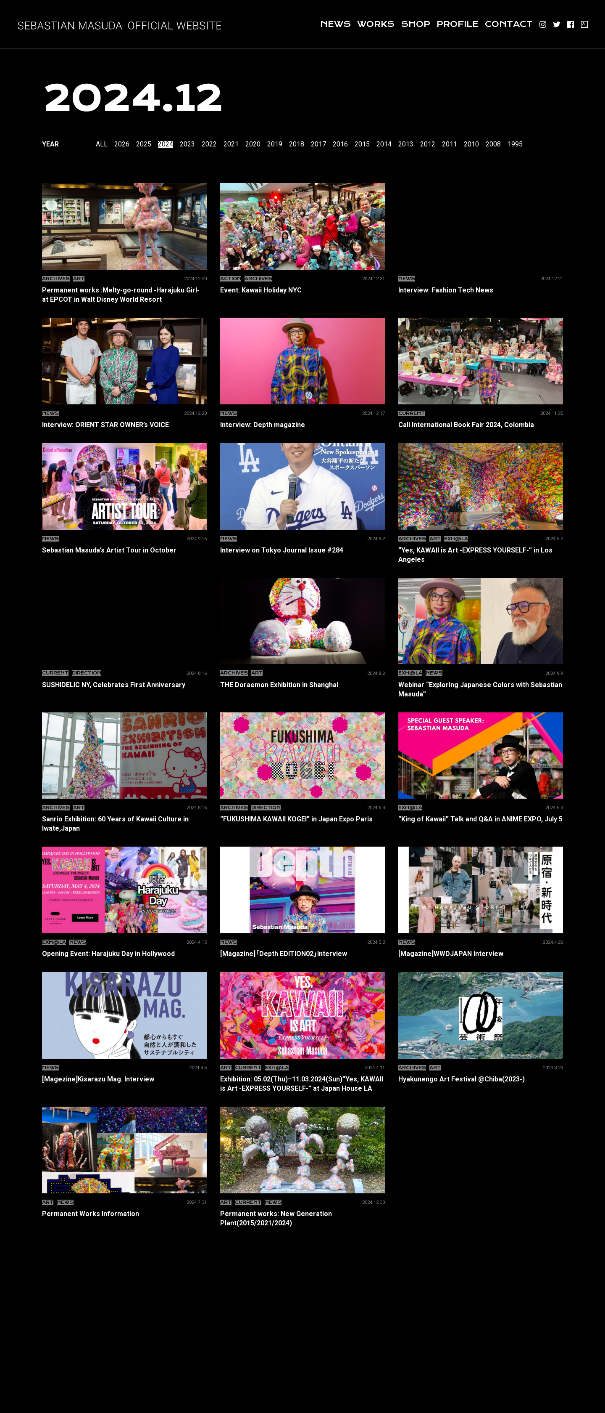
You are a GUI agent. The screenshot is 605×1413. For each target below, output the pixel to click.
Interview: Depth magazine (302, 424)
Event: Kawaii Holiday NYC (302, 290)
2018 (296, 144)
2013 (405, 144)
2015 (362, 144)
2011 (449, 144)
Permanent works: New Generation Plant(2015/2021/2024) (302, 1218)
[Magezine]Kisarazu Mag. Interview (124, 1079)
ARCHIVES (56, 279)
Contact (509, 24)
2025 (143, 144)
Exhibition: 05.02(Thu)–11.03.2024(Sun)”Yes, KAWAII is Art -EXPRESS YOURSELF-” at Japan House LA (302, 1083)
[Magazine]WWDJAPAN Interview (480, 953)
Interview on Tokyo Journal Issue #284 (302, 550)
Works (376, 24)
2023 (187, 144)
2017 (318, 144)
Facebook (570, 24)
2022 (209, 144)
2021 (231, 144)
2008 (493, 144)
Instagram (543, 24)
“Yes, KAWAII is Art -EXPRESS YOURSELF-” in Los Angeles (480, 554)
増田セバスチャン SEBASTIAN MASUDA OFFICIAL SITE (120, 25)
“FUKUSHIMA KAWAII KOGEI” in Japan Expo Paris (302, 819)
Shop (415, 24)
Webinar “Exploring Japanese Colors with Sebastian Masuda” (480, 689)
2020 (252, 144)
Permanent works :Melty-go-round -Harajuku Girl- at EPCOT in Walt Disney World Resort (124, 294)
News (335, 24)
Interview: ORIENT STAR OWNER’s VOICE (124, 424)
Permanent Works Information (124, 1213)
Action (230, 279)
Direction (86, 673)
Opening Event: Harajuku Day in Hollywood (124, 953)
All (102, 144)
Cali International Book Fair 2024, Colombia (480, 424)
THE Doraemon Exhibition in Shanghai (302, 684)
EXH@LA (456, 539)
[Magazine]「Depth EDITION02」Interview (302, 953)
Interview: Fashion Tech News (480, 290)
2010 (471, 144)
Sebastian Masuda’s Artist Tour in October (124, 550)
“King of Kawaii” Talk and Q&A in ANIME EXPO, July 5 (480, 819)
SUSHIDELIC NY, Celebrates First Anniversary (124, 684)
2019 (274, 144)
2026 (121, 144)
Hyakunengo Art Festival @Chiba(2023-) (480, 1079)
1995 (515, 144)
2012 (427, 144)
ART (78, 279)
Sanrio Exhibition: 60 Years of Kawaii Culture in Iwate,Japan (124, 823)
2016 (340, 144)
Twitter (556, 24)
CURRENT (411, 413)
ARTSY (584, 24)
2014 (384, 144)
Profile (458, 24)
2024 (165, 144)
